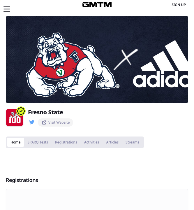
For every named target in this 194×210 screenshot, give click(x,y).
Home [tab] (15, 142)
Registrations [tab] (66, 142)
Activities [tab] (91, 142)
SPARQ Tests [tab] (38, 142)
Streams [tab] (132, 142)
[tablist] (75, 142)
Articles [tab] (112, 142)
